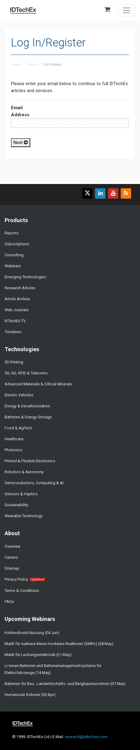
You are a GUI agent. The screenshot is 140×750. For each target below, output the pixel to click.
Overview (12, 546)
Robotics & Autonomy (24, 472)
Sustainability (16, 505)
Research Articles (20, 288)
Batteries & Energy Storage (28, 417)
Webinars (13, 266)
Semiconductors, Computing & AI (34, 483)
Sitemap (12, 568)
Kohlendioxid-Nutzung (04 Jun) (32, 632)
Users (32, 65)
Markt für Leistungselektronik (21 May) (38, 654)
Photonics (13, 450)
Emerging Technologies (25, 277)
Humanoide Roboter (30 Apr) (30, 694)
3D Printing (14, 362)
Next (20, 142)
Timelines (13, 332)
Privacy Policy (16, 579)
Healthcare (14, 439)
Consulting (14, 255)
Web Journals (17, 310)
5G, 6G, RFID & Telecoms (26, 373)
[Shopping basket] (109, 10)
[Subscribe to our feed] (126, 193)
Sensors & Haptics (21, 494)
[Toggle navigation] (126, 10)
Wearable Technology (23, 516)
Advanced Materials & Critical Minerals (38, 384)
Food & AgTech (18, 428)
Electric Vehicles (19, 395)
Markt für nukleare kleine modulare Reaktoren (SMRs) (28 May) (59, 643)
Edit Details (52, 65)
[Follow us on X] (87, 193)
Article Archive (17, 299)
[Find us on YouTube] (113, 193)
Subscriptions (17, 244)
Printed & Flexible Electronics (30, 461)
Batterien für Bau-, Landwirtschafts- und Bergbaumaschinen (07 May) (65, 683)
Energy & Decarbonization (27, 406)
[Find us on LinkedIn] (100, 193)
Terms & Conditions (22, 590)
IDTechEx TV (15, 321)
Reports (12, 233)
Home (16, 65)
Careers (11, 557)
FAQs (9, 601)
